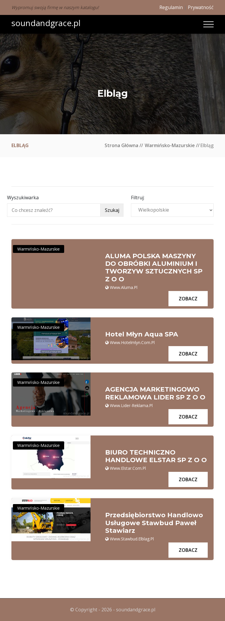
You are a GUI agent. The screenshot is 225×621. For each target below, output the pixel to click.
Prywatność (201, 7)
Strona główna (121, 145)
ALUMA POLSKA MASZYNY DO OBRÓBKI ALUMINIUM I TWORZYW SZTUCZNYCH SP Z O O (153, 267)
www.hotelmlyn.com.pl (132, 342)
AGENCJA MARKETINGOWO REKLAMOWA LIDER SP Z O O (155, 393)
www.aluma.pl (123, 287)
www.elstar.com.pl (128, 468)
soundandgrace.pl (46, 22)
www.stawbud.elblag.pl (132, 539)
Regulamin (171, 7)
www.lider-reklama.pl (131, 405)
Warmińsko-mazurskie (170, 145)
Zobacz (188, 298)
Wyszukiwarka (23, 197)
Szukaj (112, 210)
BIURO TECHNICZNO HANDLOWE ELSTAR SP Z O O (156, 456)
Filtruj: (137, 197)
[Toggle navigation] (208, 24)
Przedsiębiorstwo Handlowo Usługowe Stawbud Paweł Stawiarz (154, 523)
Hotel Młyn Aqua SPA (141, 334)
